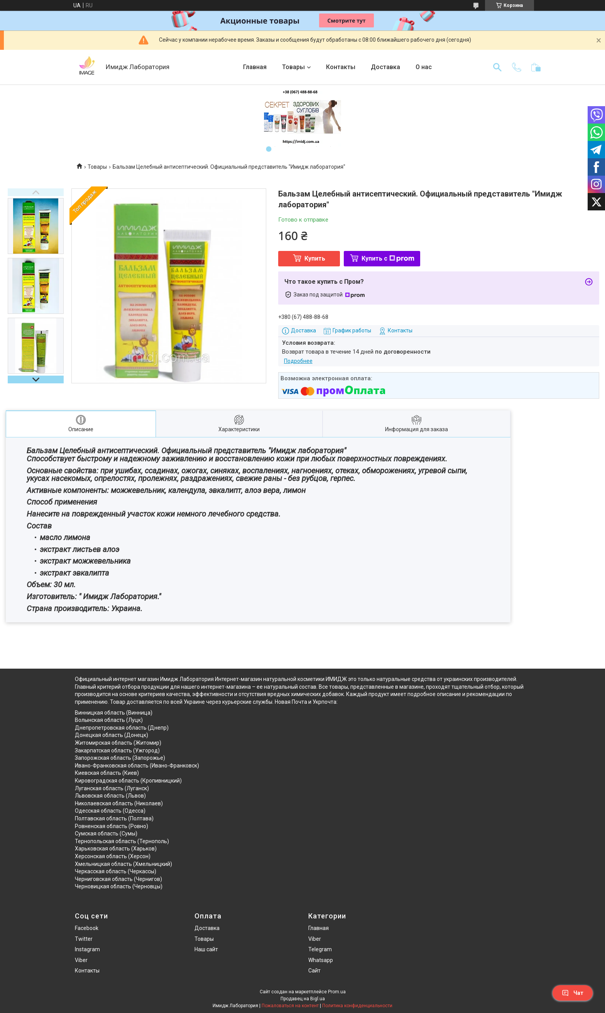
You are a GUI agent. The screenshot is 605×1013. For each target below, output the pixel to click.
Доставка (385, 67)
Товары (293, 67)
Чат (572, 992)
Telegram (320, 949)
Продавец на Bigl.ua (303, 998)
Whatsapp (320, 960)
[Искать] (497, 67)
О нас (424, 67)
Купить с (388, 258)
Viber (81, 960)
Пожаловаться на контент (290, 1005)
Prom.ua (337, 991)
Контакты (340, 67)
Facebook (86, 928)
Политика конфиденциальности (357, 1005)
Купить (314, 258)
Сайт (314, 970)
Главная (255, 67)
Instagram (87, 949)
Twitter (84, 939)
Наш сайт (206, 949)
